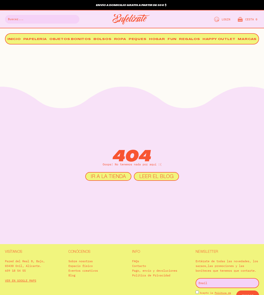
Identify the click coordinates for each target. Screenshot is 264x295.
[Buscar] (72, 19)
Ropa (120, 39)
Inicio (14, 39)
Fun (172, 39)
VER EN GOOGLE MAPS (20, 280)
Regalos (189, 39)
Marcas (247, 39)
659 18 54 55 (15, 270)
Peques (138, 39)
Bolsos (102, 39)
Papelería (35, 39)
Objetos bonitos (70, 39)
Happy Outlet (219, 39)
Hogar (157, 39)
